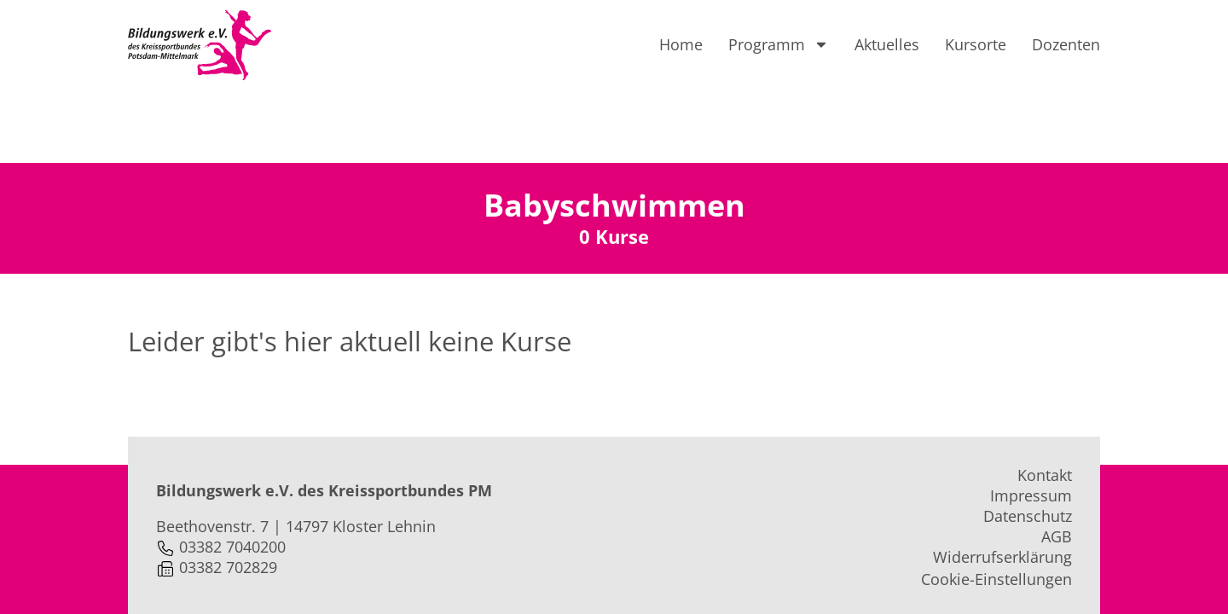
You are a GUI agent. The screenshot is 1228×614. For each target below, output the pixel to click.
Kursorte (975, 44)
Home (681, 44)
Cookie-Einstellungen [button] (996, 505)
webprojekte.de (461, 572)
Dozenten (1066, 44)
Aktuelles (886, 44)
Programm (778, 44)
